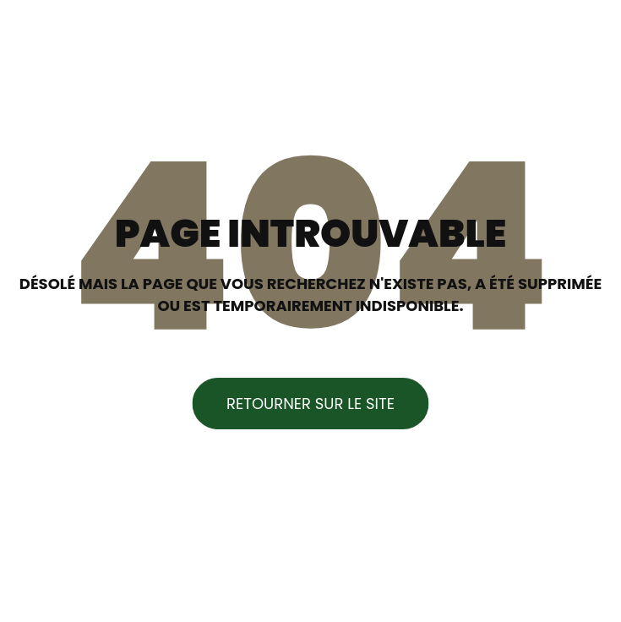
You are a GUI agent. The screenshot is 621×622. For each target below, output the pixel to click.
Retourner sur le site (310, 403)
